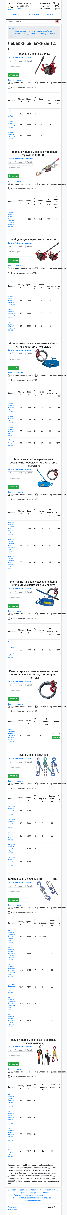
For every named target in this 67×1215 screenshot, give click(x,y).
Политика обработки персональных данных (32, 1195)
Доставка (23, 1190)
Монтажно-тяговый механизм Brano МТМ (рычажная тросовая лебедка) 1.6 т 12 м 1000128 (11, 650)
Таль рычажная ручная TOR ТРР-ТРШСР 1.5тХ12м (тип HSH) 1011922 (11, 1020)
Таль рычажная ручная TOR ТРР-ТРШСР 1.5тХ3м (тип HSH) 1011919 (11, 970)
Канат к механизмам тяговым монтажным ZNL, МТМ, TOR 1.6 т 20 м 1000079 (11, 735)
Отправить (13, 75)
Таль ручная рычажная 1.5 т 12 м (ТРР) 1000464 (11, 861)
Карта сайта (12, 1207)
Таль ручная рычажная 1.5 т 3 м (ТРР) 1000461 (11, 823)
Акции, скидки (33, 15)
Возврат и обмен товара (50, 1190)
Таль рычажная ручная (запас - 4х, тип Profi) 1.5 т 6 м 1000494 (11, 1117)
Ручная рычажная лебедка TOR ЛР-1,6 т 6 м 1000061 (11, 313)
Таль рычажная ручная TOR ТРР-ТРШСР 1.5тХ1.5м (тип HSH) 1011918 (11, 953)
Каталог (16, 15)
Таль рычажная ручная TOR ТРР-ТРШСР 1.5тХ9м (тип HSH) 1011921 (11, 1003)
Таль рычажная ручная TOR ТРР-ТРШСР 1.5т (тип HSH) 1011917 (11, 936)
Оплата (34, 1190)
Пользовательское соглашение (26, 1198)
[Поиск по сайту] (57, 21)
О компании (12, 1210)
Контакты (50, 15)
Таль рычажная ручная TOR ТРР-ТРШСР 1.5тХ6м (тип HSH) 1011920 (11, 987)
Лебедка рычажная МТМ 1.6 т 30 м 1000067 (11, 431)
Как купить (12, 1190)
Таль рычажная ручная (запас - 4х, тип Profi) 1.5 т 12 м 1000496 (11, 1151)
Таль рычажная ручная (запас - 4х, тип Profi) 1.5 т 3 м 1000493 (11, 1101)
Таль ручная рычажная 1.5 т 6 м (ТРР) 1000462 (11, 836)
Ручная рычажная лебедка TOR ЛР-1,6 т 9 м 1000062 (11, 326)
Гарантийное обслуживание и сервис (35, 1192)
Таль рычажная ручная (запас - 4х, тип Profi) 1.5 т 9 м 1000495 (11, 1134)
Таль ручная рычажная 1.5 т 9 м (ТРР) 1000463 (11, 849)
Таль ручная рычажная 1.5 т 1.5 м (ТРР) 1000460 (11, 810)
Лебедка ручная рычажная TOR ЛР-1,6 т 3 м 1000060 (11, 300)
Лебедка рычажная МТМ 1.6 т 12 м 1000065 (11, 407)
